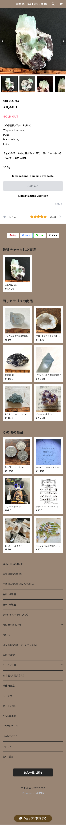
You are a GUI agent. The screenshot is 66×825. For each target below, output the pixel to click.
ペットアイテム (10, 736)
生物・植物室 (9, 594)
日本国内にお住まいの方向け (33, 195)
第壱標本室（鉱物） (12, 574)
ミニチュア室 (9, 665)
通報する (59, 204)
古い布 (6, 635)
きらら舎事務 (9, 716)
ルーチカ (7, 695)
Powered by (33, 793)
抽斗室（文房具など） (14, 675)
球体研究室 (9, 685)
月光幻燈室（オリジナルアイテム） (20, 645)
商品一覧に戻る (33, 772)
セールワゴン (9, 705)
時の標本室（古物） (12, 624)
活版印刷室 (9, 655)
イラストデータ (10, 726)
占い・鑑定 (8, 756)
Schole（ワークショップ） (16, 614)
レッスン (7, 746)
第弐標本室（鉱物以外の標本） (18, 584)
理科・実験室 (9, 604)
